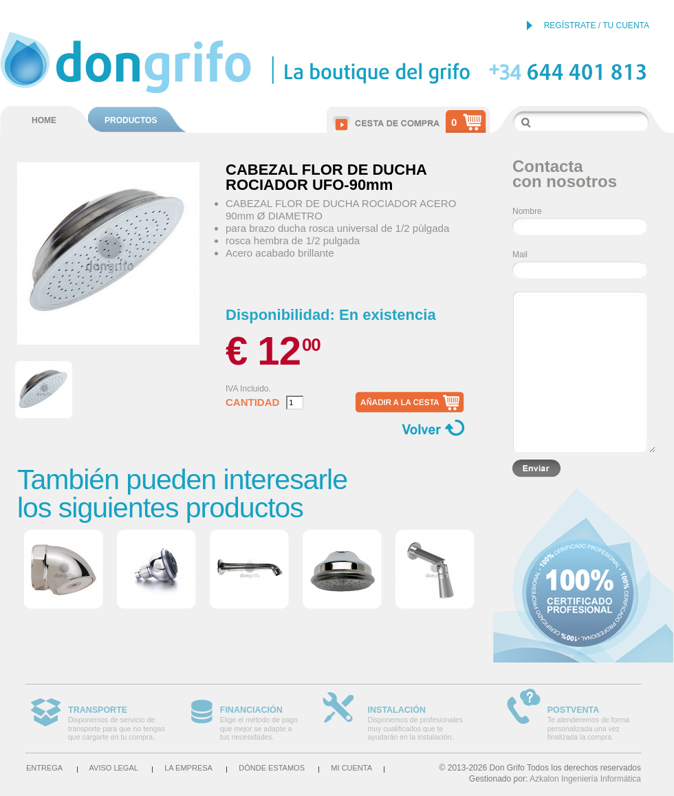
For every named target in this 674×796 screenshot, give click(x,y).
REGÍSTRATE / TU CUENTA (596, 25)
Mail (520, 254)
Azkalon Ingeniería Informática (585, 779)
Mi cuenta (351, 768)
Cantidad (252, 402)
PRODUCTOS (131, 120)
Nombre (527, 211)
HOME (44, 120)
